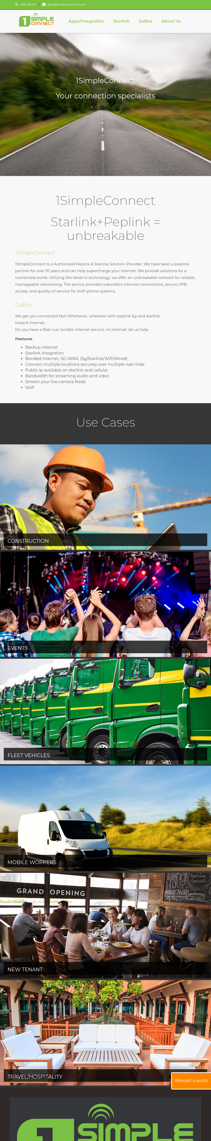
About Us (171, 21)
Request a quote (191, 1080)
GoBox (145, 21)
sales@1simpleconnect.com (63, 4)
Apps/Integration (86, 21)
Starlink (121, 21)
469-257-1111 (25, 4)
